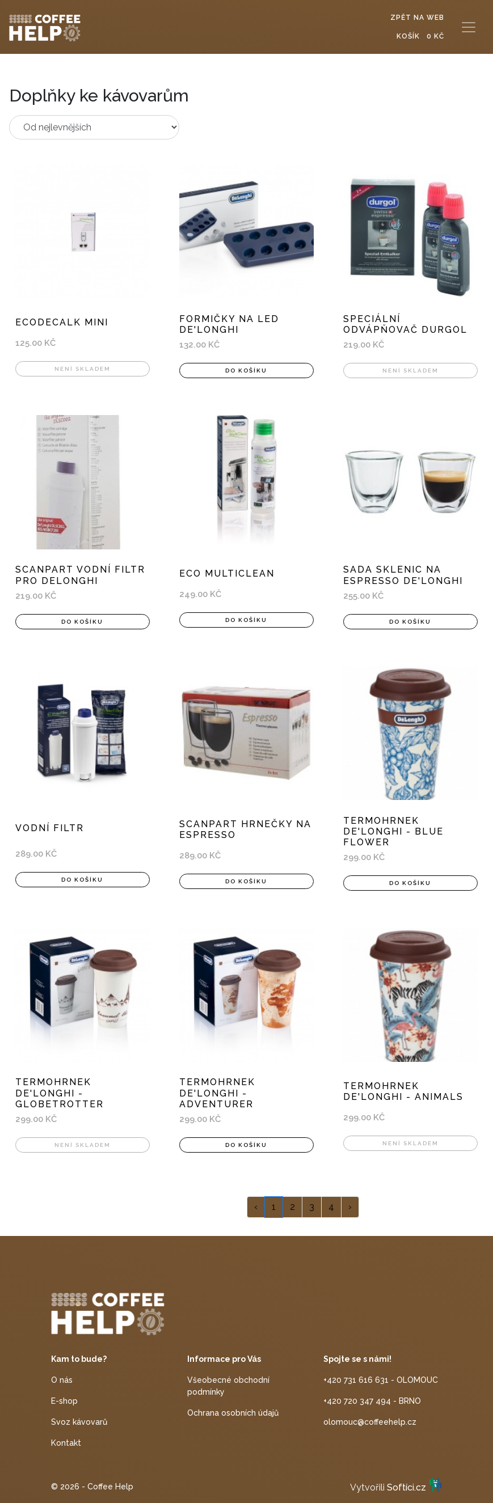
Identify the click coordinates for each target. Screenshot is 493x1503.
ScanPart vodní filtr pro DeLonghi (80, 575)
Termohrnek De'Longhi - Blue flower (393, 831)
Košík (420, 36)
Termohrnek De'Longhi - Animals (403, 1091)
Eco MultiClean (227, 573)
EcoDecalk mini (61, 322)
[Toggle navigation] (468, 27)
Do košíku (246, 370)
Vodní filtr (49, 828)
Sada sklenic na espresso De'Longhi (403, 575)
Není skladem (82, 369)
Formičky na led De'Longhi (229, 324)
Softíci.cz (406, 1488)
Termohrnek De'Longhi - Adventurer (217, 1093)
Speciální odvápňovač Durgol (405, 324)
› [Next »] (350, 1206)
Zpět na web (417, 18)
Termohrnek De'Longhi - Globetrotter (59, 1093)
